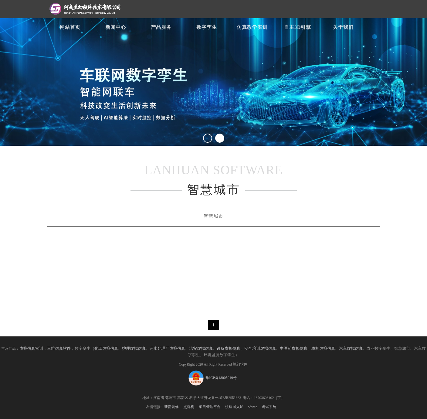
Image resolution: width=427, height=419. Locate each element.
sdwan (252, 407)
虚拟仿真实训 (31, 348)
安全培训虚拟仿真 (260, 348)
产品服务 (161, 27)
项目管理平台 (210, 407)
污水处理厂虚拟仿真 (167, 348)
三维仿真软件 (59, 348)
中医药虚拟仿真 (293, 348)
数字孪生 (206, 27)
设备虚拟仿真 (228, 348)
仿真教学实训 (252, 27)
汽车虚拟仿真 (351, 348)
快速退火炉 (234, 407)
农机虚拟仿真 (323, 348)
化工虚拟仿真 (106, 348)
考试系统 (269, 407)
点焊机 (188, 407)
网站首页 (70, 27)
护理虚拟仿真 (134, 348)
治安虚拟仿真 (201, 348)
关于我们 (343, 27)
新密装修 (171, 407)
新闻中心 (115, 27)
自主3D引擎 (297, 27)
